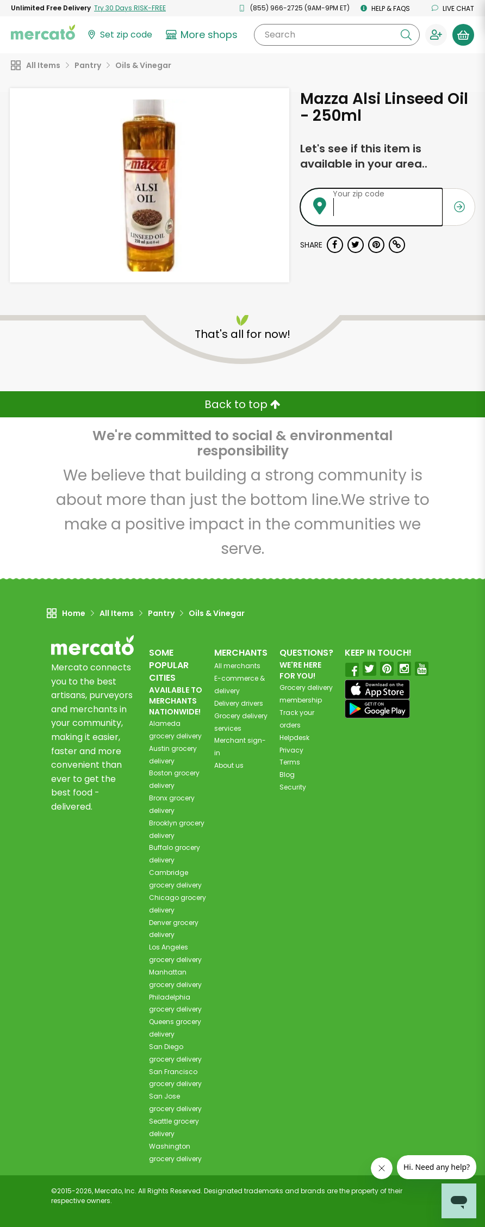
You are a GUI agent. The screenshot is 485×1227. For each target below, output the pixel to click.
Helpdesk (294, 737)
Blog (287, 774)
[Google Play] (377, 708)
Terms (289, 762)
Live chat (453, 8)
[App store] (377, 689)
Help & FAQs (385, 8)
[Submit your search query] (406, 35)
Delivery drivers (238, 703)
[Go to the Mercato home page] (43, 31)
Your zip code (358, 193)
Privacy (291, 750)
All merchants (237, 665)
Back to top (242, 404)
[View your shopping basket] (463, 35)
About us (229, 765)
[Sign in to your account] (436, 35)
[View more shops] (203, 35)
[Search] (337, 35)
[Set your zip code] (119, 35)
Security (292, 787)
